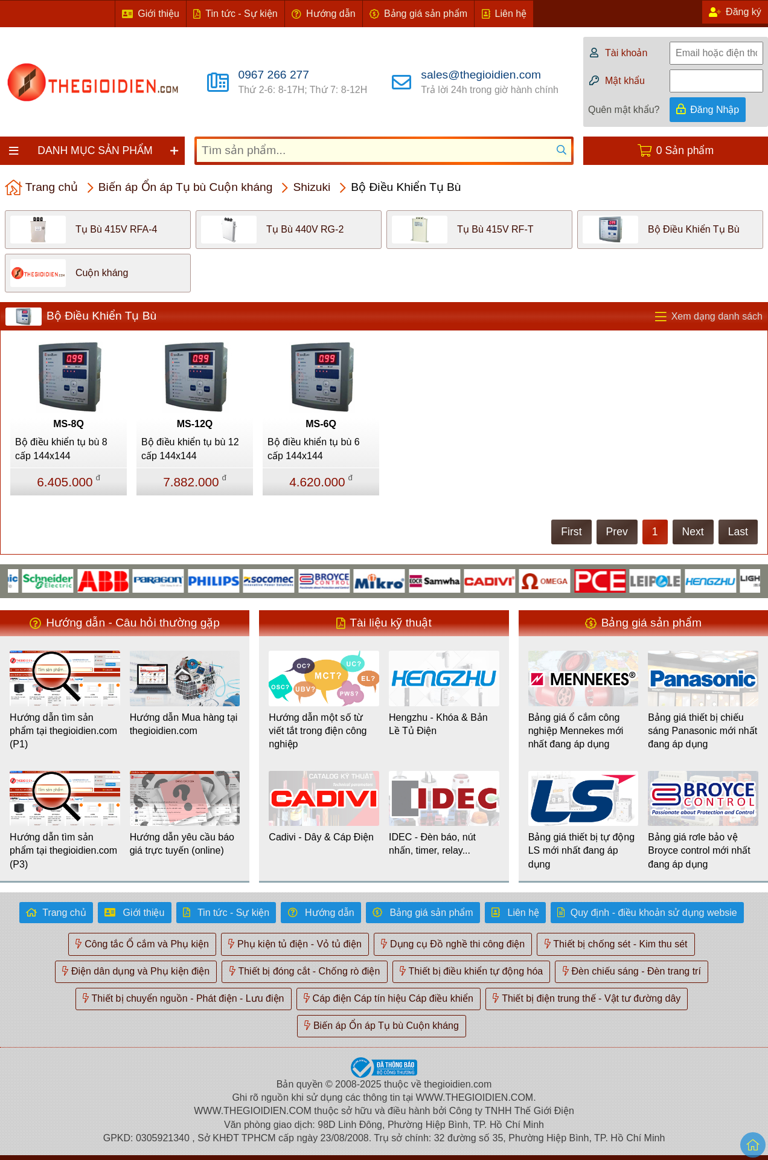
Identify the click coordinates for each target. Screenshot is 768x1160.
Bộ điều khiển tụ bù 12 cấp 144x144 (190, 448)
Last (738, 532)
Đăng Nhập (714, 110)
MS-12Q (195, 424)
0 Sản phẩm (685, 150)
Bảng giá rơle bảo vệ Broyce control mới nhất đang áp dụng (699, 850)
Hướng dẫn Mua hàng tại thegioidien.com (184, 724)
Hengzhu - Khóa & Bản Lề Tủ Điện (438, 724)
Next (693, 532)
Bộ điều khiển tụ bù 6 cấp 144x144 (313, 448)
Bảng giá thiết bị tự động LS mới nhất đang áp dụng (581, 850)
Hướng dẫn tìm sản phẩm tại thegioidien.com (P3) (63, 850)
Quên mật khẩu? (624, 110)
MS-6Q (321, 424)
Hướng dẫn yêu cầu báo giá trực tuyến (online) (182, 844)
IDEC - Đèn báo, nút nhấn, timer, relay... (432, 844)
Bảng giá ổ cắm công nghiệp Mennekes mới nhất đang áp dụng (576, 731)
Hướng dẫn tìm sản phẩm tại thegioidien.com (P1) (63, 731)
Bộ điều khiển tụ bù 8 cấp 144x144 (61, 448)
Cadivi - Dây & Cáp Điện (321, 837)
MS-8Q (68, 424)
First (571, 532)
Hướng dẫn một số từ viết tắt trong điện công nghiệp (317, 731)
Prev (617, 532)
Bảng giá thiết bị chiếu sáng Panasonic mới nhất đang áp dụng (702, 731)
